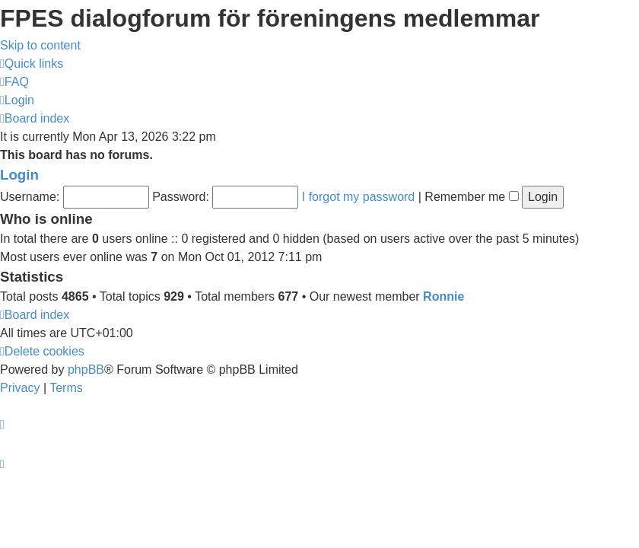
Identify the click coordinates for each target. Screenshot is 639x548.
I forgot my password (358, 196)
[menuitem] (14, 81)
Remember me (471, 196)
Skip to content (40, 45)
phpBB (86, 369)
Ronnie (443, 296)
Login (19, 175)
